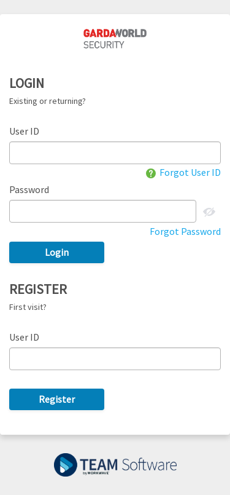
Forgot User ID (183, 172)
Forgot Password (185, 231)
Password (29, 189)
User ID (24, 131)
